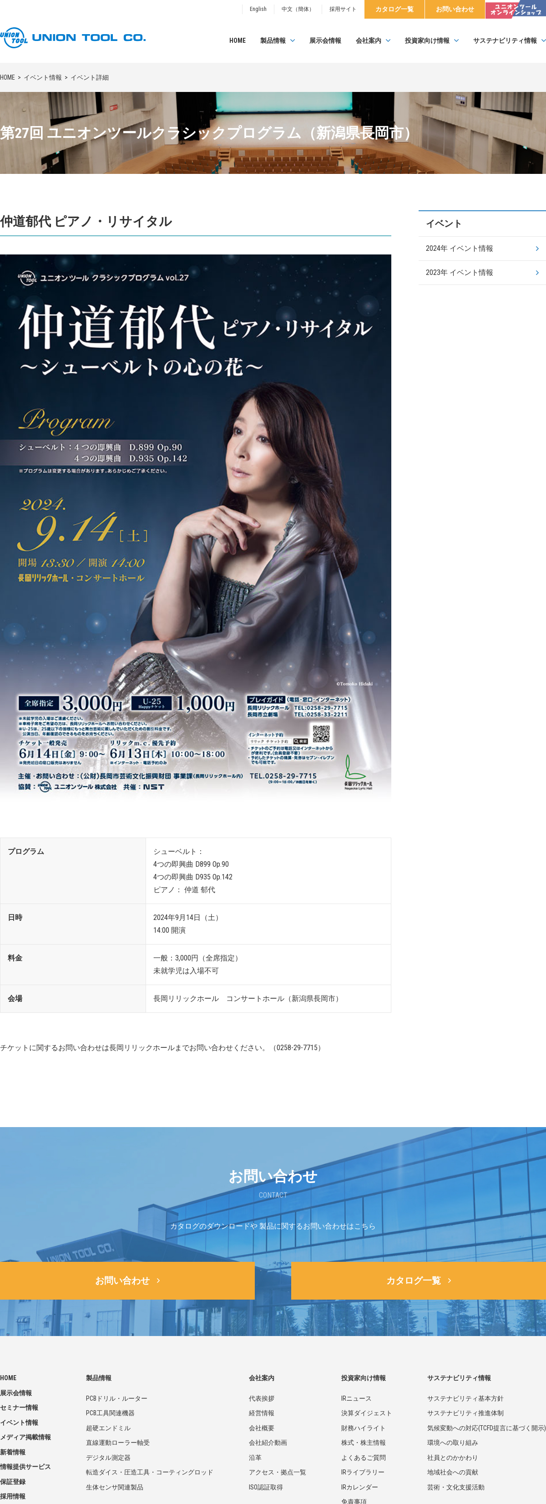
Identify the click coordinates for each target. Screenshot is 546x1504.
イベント (444, 223)
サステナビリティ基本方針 (465, 1398)
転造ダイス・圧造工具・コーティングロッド (149, 1472)
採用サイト (343, 9)
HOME (237, 40)
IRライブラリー (362, 1472)
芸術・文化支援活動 (456, 1487)
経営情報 (261, 1413)
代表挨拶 (261, 1398)
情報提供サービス (25, 1466)
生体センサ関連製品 (114, 1487)
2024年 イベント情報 (459, 248)
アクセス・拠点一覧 (277, 1472)
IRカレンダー (359, 1487)
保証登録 (12, 1481)
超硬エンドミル (108, 1428)
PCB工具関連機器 (110, 1413)
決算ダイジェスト (366, 1413)
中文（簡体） (298, 9)
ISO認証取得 (266, 1487)
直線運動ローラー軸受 (118, 1442)
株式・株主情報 (363, 1442)
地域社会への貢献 (452, 1472)
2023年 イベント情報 (459, 272)
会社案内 (368, 40)
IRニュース (356, 1398)
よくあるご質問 (363, 1457)
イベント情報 (43, 77)
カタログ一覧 (394, 9)
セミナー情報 (19, 1407)
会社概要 (261, 1428)
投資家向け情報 (427, 40)
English (258, 9)
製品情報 (273, 40)
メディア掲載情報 (25, 1437)
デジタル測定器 (108, 1457)
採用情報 (12, 1496)
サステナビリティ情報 (505, 40)
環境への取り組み (452, 1442)
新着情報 (12, 1452)
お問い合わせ (455, 9)
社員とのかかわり (452, 1457)
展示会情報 (325, 40)
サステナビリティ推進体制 (465, 1413)
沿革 (255, 1457)
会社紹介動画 (268, 1442)
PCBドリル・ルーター (116, 1398)
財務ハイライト (363, 1428)
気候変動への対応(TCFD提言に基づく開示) (486, 1428)
